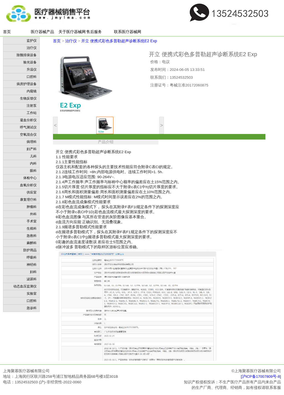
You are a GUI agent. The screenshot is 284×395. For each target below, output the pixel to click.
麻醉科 (32, 243)
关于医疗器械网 (72, 31)
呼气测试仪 (28, 127)
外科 (33, 214)
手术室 (32, 221)
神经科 (32, 265)
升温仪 (32, 69)
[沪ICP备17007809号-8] (261, 376)
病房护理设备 (27, 84)
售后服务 (94, 31)
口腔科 (32, 77)
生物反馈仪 (28, 98)
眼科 (33, 171)
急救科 (32, 236)
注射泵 (32, 106)
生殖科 (32, 228)
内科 (33, 163)
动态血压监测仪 (25, 286)
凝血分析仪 (28, 120)
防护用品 (30, 250)
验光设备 (30, 62)
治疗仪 (32, 48)
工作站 (32, 113)
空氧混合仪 (28, 134)
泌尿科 (32, 279)
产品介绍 (105, 142)
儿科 (33, 156)
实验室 (32, 293)
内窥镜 (32, 91)
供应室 (32, 192)
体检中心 (30, 178)
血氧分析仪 (28, 185)
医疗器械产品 (42, 31)
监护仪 (32, 41)
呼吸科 (32, 257)
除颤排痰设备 (27, 55)
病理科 (32, 142)
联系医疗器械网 (127, 31)
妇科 (33, 272)
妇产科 (32, 149)
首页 (7, 31)
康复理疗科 (28, 200)
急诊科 (32, 308)
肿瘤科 (32, 207)
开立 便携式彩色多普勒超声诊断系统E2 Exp (119, 41)
